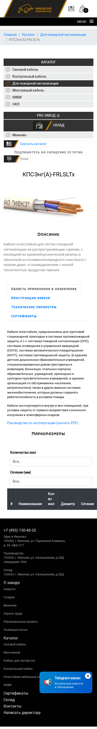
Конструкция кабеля (30, 298)
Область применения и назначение (44, 289)
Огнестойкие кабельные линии (24, 677)
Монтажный (12, 652)
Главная (10, 35)
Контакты (12, 706)
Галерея (9, 597)
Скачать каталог (33, 144)
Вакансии (10, 605)
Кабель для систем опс (19, 660)
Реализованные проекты (21, 621)
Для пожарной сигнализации (63, 35)
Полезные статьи (15, 630)
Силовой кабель (15, 644)
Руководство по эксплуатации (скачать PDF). (43, 423)
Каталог (28, 35)
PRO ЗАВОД (48, 115)
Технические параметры (34, 307)
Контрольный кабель (18, 668)
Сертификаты (24, 316)
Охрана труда (13, 613)
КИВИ (7, 685)
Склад (9, 699)
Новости (9, 589)
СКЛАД (48, 125)
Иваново (16, 135)
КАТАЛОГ (48, 62)
